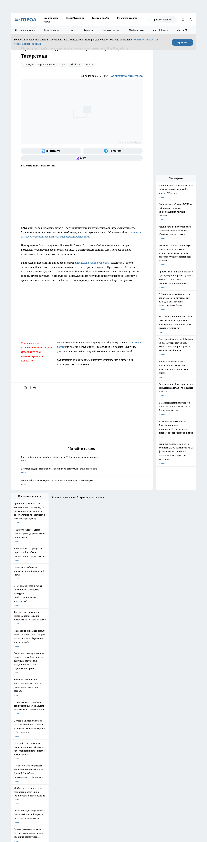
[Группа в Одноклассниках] (144, 730)
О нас (49, 746)
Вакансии (88, 30)
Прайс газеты (16, 753)
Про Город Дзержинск (20, 735)
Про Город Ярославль (20, 729)
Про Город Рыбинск (68, 729)
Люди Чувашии (75, 17)
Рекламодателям (127, 17)
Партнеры (88, 753)
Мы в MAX (182, 30)
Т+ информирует (52, 30)
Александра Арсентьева (127, 75)
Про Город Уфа (91, 729)
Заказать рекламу (111, 30)
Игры (47, 21)
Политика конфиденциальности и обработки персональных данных (38, 800)
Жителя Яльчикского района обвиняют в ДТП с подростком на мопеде (82, 459)
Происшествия (47, 64)
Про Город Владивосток (45, 735)
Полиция (28, 64)
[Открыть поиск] (183, 20)
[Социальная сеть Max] (82, 158)
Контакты (88, 746)
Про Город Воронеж (93, 725)
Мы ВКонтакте (136, 30)
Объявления (16, 750)
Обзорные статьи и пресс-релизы (97, 750)
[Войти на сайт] (190, 20)
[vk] (25, 387)
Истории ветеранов (25, 30)
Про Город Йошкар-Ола (70, 725)
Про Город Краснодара (70, 735)
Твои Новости (41, 725)
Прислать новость (162, 19)
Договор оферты (54, 750)
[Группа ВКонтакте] (51, 151)
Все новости (51, 17)
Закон (89, 64)
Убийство (75, 64)
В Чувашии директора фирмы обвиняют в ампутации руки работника (82, 470)
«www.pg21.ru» (31, 759)
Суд (63, 64)
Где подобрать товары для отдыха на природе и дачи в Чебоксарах (82, 482)
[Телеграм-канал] (113, 151)
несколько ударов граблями (93, 262)
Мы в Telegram (160, 30)
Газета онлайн (100, 17)
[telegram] (35, 387)
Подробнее (87, 796)
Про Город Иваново (118, 725)
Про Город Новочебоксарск (22, 725)
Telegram (14, 746)
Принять (182, 42)
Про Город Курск (42, 729)
